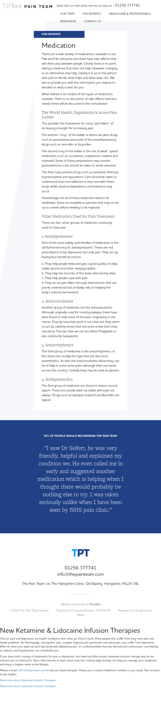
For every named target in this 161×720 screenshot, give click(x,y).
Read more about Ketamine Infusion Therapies (27, 680)
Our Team (68, 14)
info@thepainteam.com (80, 574)
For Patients (93, 14)
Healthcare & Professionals (131, 14)
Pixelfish (95, 604)
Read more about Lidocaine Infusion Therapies (28, 686)
